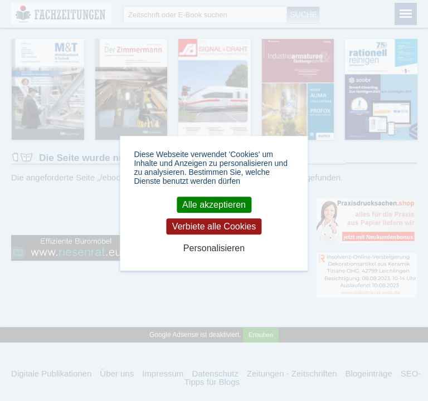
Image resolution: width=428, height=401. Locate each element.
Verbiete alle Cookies (214, 226)
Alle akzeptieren (214, 204)
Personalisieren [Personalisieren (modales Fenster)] (214, 248)
